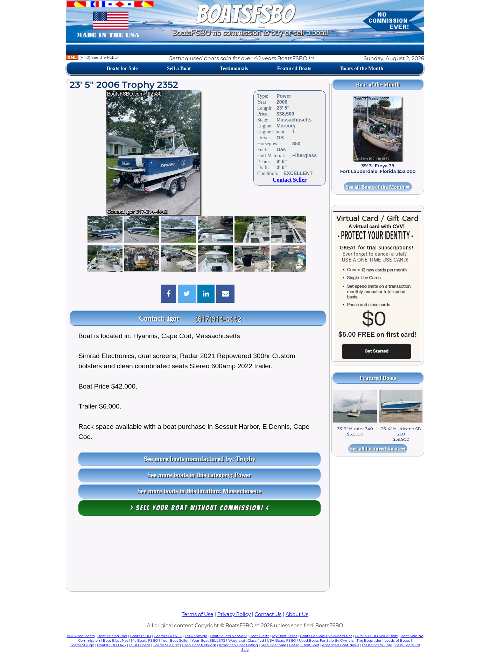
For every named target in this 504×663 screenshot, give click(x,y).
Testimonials (234, 68)
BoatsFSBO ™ (295, 58)
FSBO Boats (139, 645)
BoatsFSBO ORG (111, 645)
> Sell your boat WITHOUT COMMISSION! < (199, 508)
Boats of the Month (361, 68)
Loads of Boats (397, 640)
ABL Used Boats (80, 636)
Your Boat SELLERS (208, 640)
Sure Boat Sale (273, 645)
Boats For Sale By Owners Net (326, 636)
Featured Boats (294, 68)
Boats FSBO (140, 636)
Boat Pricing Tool (112, 636)
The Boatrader (369, 640)
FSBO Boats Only (377, 645)
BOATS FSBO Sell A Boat (376, 636)
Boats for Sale (122, 68)
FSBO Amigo (196, 636)
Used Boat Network (199, 645)
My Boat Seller (285, 636)
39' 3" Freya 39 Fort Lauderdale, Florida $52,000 (377, 168)
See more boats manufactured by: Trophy (199, 458)
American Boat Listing (238, 645)
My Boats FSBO (144, 640)
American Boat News (340, 645)
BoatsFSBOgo (82, 645)
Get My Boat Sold (304, 645)
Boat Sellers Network (228, 636)
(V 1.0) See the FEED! (92, 57)
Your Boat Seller (175, 640)
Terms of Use (197, 614)
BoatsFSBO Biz (166, 645)
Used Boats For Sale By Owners (326, 640)
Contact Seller (290, 180)
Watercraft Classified (246, 640)
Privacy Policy (234, 614)
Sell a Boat (179, 68)
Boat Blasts (259, 636)
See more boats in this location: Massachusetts (200, 491)
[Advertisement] (198, 555)
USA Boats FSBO (281, 640)
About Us (297, 614)
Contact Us (268, 614)
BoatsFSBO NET (168, 636)
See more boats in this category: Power (199, 475)
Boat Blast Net (115, 640)
